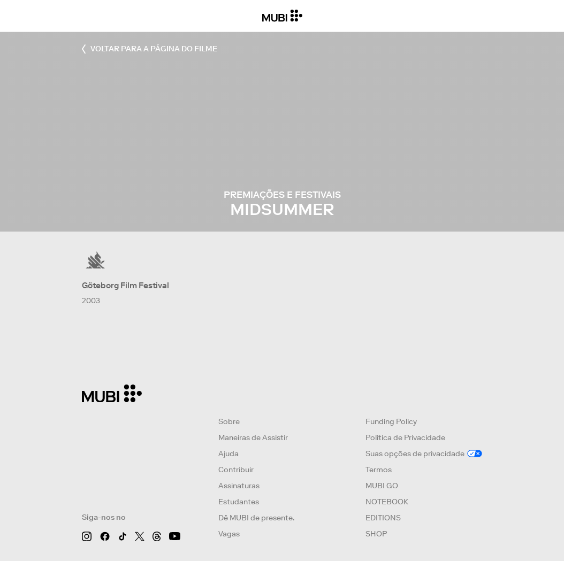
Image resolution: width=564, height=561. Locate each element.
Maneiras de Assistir (253, 437)
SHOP (376, 534)
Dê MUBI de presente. (256, 517)
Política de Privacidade (405, 437)
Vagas (229, 534)
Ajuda (228, 453)
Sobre (229, 421)
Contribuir (236, 469)
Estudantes (238, 501)
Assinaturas (239, 485)
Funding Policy (391, 421)
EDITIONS (383, 517)
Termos (378, 469)
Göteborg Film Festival (125, 285)
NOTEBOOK (386, 501)
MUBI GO (381, 485)
